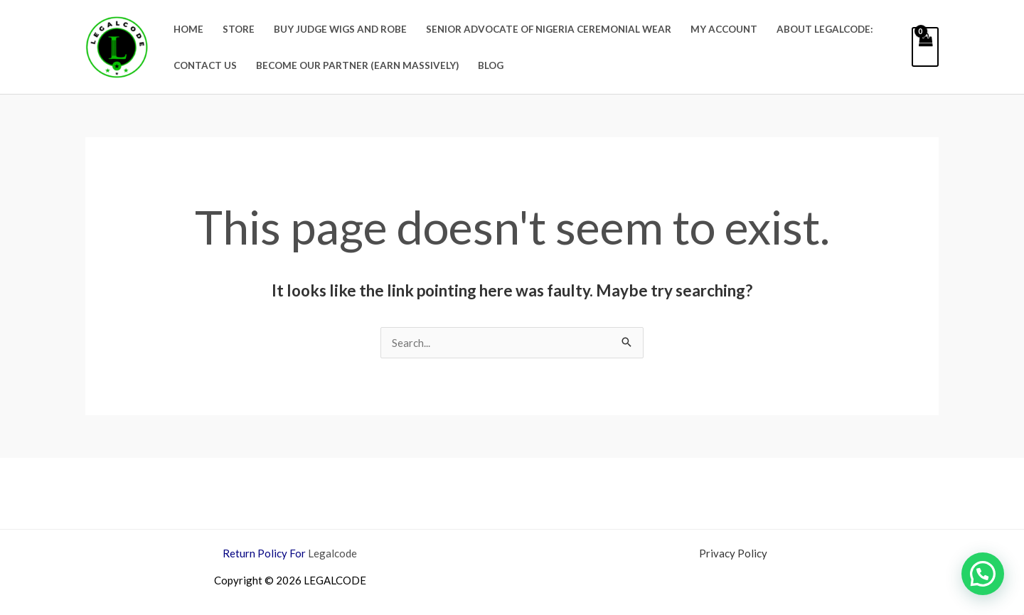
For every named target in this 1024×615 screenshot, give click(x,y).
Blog (490, 65)
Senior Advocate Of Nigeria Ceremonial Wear (548, 29)
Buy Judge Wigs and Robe (340, 29)
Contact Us (205, 65)
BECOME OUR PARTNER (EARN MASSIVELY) (357, 65)
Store (239, 29)
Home (188, 29)
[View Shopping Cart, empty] (925, 47)
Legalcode (332, 553)
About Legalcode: (825, 29)
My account (723, 29)
